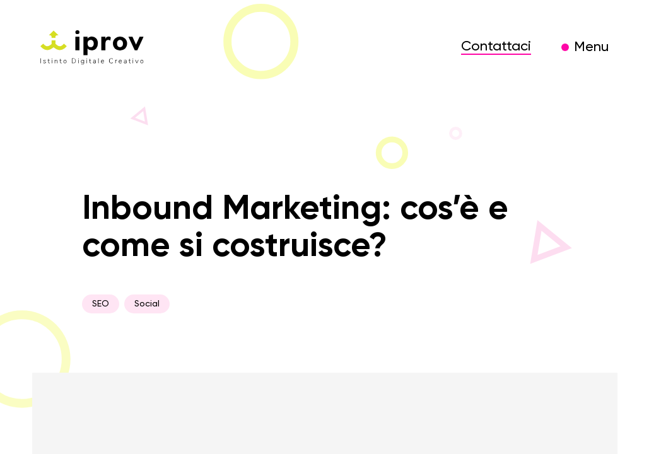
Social (147, 304)
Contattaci (496, 47)
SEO (100, 304)
